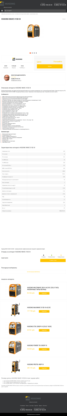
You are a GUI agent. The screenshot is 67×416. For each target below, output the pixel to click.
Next (66, 38)
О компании (22, 405)
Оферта (40, 405)
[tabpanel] (33, 37)
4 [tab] (36, 53)
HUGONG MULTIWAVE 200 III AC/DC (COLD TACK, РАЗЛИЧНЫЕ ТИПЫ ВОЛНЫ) (43, 288)
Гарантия (36, 405)
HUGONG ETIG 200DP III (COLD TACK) (39, 326)
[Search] (35, 10)
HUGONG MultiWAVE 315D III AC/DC (39, 307)
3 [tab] (34, 53)
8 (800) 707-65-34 (60, 5)
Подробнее (44, 293)
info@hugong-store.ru (16, 80)
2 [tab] (32, 53)
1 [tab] (30, 53)
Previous (0, 38)
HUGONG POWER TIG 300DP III (37, 345)
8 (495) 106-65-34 (46, 5)
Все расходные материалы (33, 271)
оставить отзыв (53, 260)
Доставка (31, 405)
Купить (49, 66)
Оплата (27, 405)
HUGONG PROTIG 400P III (35, 364)
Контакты (45, 405)
